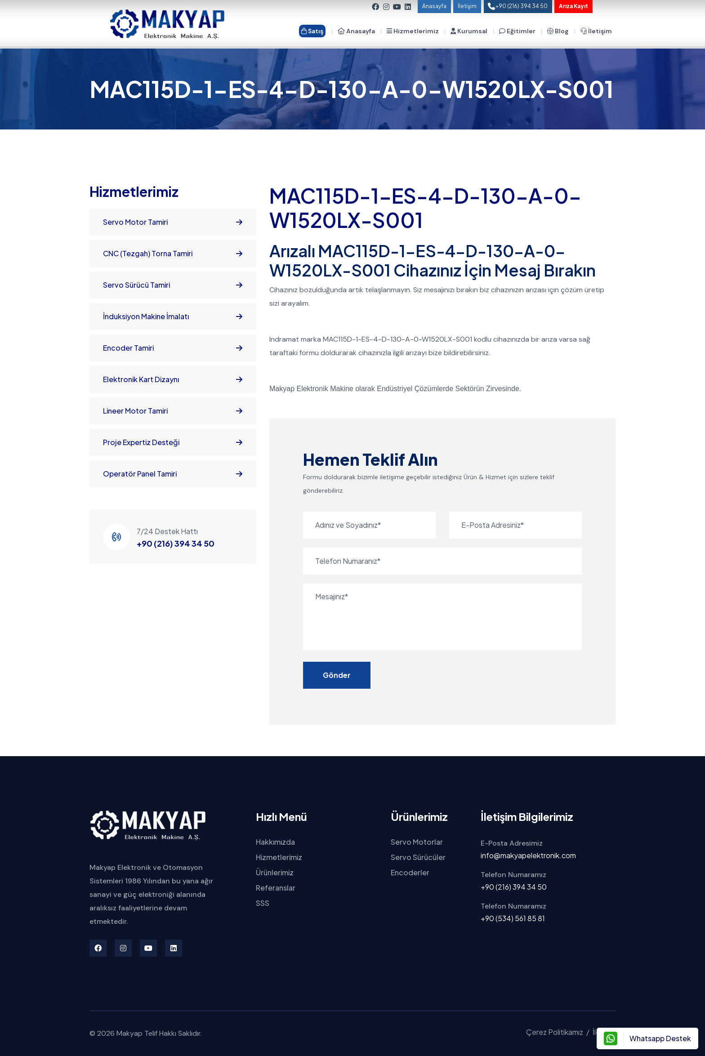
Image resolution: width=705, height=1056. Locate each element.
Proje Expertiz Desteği (172, 442)
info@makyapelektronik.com (528, 855)
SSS (262, 903)
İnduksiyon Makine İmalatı (172, 316)
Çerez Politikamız (554, 1032)
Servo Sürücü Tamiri (172, 285)
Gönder (337, 675)
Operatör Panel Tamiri (172, 473)
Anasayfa (434, 6)
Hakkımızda (275, 842)
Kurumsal (469, 31)
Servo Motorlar (417, 842)
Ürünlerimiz (275, 872)
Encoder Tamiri (172, 348)
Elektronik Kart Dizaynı (172, 379)
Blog (558, 31)
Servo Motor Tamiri (172, 222)
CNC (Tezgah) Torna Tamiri (172, 253)
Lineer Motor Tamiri (172, 410)
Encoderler (410, 872)
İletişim (467, 6)
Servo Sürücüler (418, 857)
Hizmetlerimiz (413, 31)
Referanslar (275, 887)
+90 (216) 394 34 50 (175, 543)
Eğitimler (517, 31)
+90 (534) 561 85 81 (513, 918)
